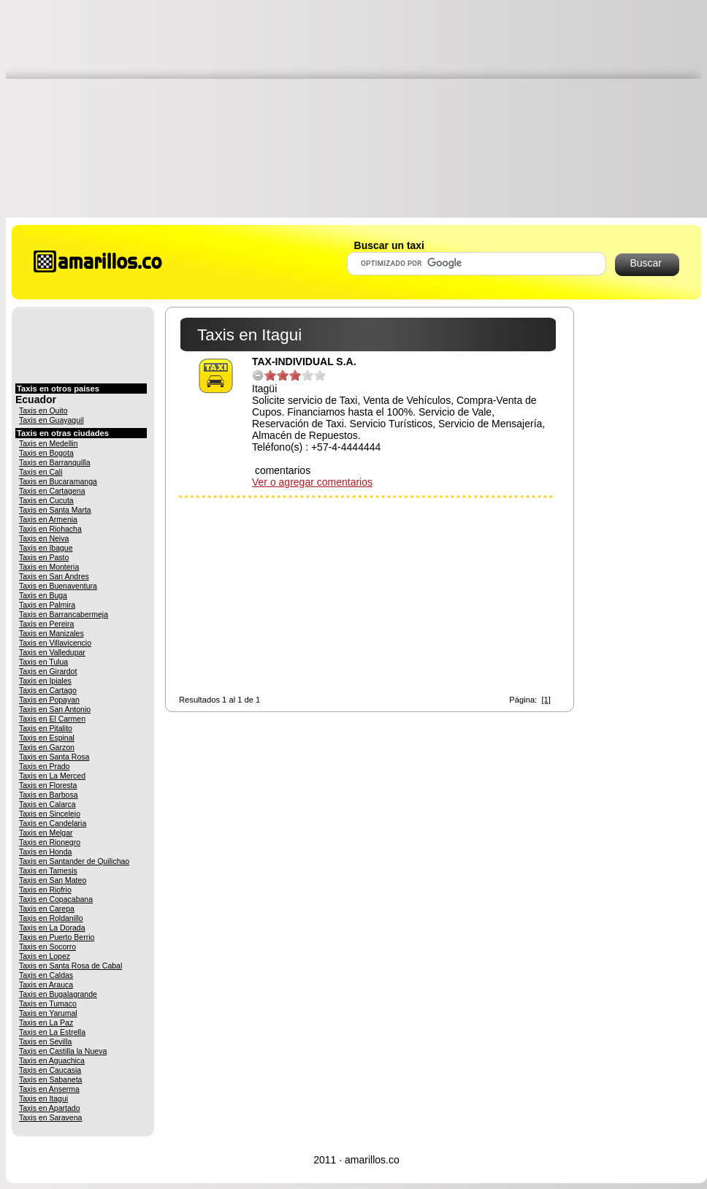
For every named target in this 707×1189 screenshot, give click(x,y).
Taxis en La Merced (52, 775)
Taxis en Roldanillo (51, 918)
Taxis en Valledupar (52, 652)
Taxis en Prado (44, 766)
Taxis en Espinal (46, 737)
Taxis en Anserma (49, 1089)
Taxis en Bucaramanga (58, 481)
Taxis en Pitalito (45, 728)
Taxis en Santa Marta (55, 509)
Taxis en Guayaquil (51, 420)
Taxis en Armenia (48, 519)
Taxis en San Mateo (52, 880)
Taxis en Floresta (48, 785)
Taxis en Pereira (46, 623)
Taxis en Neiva (44, 538)
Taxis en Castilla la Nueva (63, 1051)
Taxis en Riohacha (50, 528)
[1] (545, 699)
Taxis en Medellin (48, 443)
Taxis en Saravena (50, 1117)
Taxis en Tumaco (48, 1003)
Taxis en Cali (41, 471)
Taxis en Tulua (43, 661)
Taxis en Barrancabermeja (63, 614)
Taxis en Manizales (51, 633)
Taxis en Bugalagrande (58, 994)
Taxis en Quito (43, 410)
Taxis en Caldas (46, 975)
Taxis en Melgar (46, 832)
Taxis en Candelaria (52, 823)
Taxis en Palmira (47, 604)
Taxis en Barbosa (48, 794)
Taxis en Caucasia (50, 1070)
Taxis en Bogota (46, 452)
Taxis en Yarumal (48, 1013)
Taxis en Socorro (47, 946)
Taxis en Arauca (46, 984)
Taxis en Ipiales (45, 680)
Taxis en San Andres (54, 576)
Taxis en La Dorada (52, 927)
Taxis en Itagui (43, 1098)
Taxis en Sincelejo (49, 813)
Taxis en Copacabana (56, 899)
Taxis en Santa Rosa (54, 756)
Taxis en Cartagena (52, 490)
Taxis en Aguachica (52, 1060)
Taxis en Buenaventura (58, 585)
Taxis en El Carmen (52, 718)
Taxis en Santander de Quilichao (74, 861)
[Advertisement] (356, 108)
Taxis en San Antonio (55, 709)
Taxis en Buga (43, 595)
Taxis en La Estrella (52, 1032)
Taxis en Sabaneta (50, 1079)
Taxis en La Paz (46, 1022)
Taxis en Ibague (46, 547)
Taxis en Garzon (46, 747)
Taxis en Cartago (48, 690)
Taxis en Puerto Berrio (56, 937)
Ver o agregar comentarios (312, 482)
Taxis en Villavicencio (55, 642)
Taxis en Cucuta (46, 500)
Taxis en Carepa (46, 908)
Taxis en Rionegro (49, 842)
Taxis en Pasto (44, 557)
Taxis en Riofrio (45, 889)
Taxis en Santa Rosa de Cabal (70, 965)
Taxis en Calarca (47, 804)
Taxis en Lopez (44, 956)
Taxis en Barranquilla (54, 462)
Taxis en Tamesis (48, 870)
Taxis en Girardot (48, 671)
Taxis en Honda (45, 851)
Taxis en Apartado (49, 1108)
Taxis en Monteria (49, 566)
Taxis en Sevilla (45, 1041)
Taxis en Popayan (49, 699)
